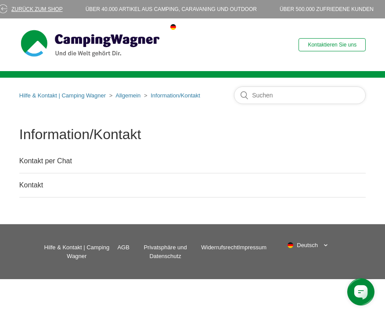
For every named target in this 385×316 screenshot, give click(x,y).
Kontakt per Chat (45, 161)
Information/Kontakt (175, 95)
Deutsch (307, 245)
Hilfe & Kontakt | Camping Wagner (62, 95)
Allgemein (127, 95)
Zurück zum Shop (37, 9)
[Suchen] (300, 95)
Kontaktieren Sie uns (332, 45)
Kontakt (31, 185)
